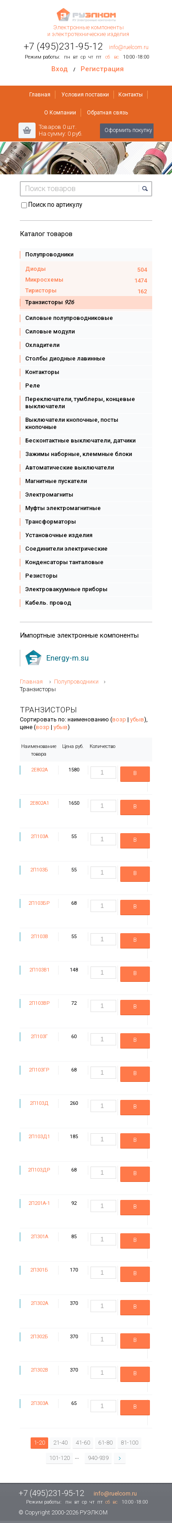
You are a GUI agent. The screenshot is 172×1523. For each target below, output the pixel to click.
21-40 (60, 1442)
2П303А (39, 1403)
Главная (39, 94)
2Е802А (39, 770)
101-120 (59, 1458)
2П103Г (39, 1037)
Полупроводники (76, 681)
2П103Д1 (39, 1137)
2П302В (39, 1370)
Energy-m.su (67, 657)
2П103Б (39, 870)
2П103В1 (39, 970)
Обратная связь (107, 112)
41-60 (83, 1442)
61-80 (105, 1442)
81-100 (129, 1442)
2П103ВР (39, 1003)
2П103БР (39, 903)
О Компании (60, 112)
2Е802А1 (39, 803)
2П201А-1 (39, 1203)
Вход (59, 69)
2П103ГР (39, 1070)
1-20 (39, 1442)
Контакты (130, 94)
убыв (137, 719)
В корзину (135, 776)
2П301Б (39, 1270)
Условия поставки (85, 94)
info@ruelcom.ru (129, 47)
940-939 (98, 1458)
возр (119, 719)
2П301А (39, 1237)
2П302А (39, 1303)
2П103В (39, 936)
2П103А (39, 836)
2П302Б (39, 1337)
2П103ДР (39, 1170)
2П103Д (39, 1103)
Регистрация (102, 69)
